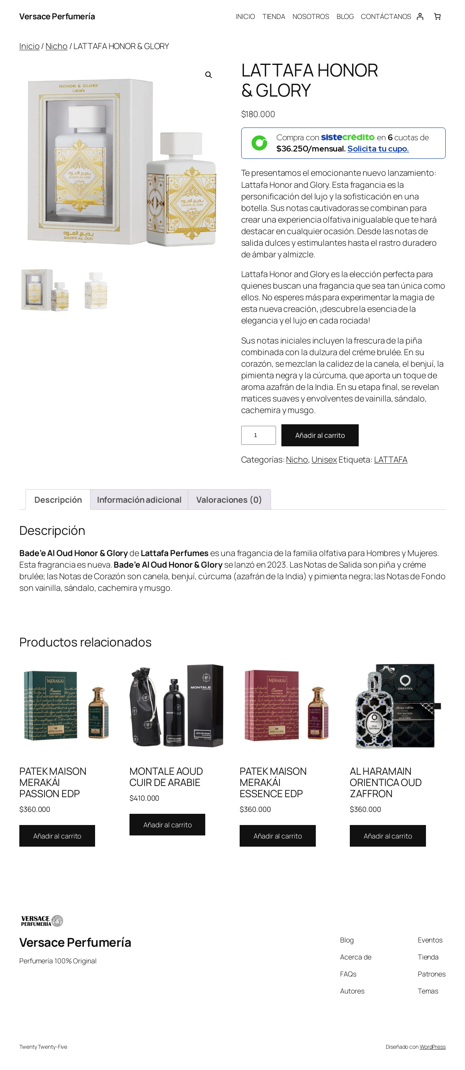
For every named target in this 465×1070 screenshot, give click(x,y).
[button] (209, 75)
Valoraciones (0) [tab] (229, 499)
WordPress (433, 1046)
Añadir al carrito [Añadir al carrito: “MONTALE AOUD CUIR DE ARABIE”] (167, 824)
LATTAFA (390, 459)
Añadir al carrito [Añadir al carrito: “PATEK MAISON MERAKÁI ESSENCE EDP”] (277, 835)
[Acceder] (419, 16)
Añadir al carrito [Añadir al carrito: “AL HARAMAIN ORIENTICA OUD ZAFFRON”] (388, 835)
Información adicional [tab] (139, 499)
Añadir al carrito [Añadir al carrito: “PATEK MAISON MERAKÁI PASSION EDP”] (57, 835)
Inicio (29, 45)
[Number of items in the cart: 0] (437, 16)
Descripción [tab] (58, 499)
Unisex (324, 459)
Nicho (57, 45)
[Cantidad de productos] (258, 435)
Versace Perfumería (57, 16)
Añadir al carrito (320, 435)
